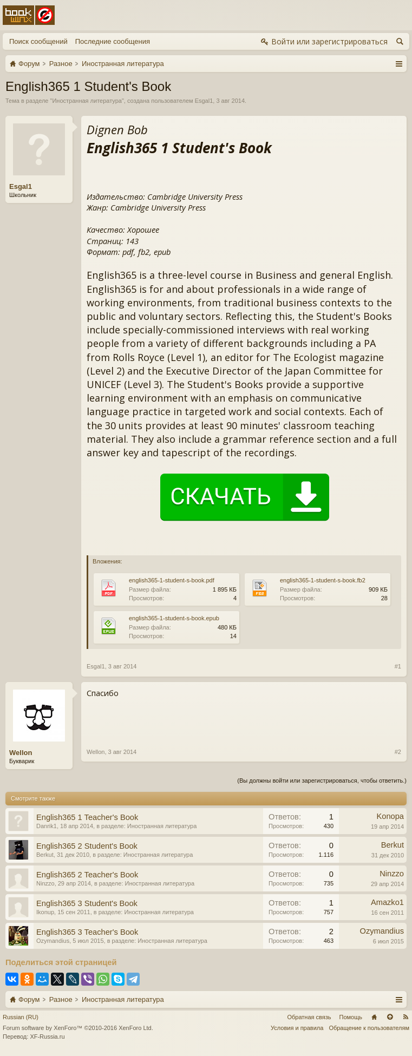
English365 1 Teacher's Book (87, 817)
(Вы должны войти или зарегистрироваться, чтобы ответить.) (322, 780)
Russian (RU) (20, 1017)
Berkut (45, 854)
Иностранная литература (87, 100)
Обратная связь (309, 1017)
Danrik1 (46, 826)
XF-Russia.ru (47, 1036)
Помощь (351, 1017)
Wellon (20, 753)
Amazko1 (387, 902)
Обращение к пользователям (369, 1028)
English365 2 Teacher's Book (87, 874)
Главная (374, 1017)
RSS (405, 1017)
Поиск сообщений (38, 41)
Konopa (390, 816)
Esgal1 (204, 100)
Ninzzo (45, 883)
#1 (398, 666)
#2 (398, 752)
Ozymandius (52, 940)
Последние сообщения (112, 41)
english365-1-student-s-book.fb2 (322, 580)
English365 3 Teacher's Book (87, 932)
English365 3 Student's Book (87, 903)
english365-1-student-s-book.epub (174, 618)
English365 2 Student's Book (87, 846)
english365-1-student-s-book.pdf (171, 580)
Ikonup (45, 912)
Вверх (390, 1017)
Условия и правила (297, 1028)
